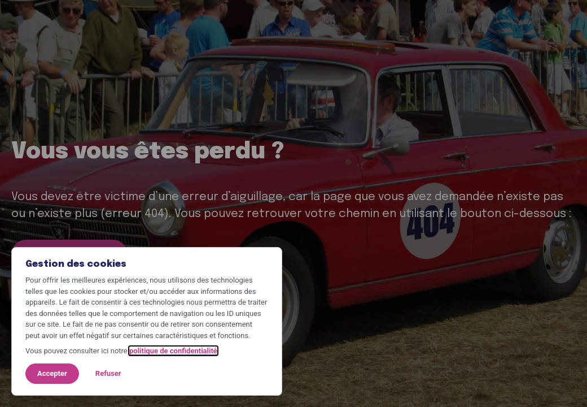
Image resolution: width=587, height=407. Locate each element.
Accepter (52, 373)
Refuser (108, 373)
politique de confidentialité (173, 351)
